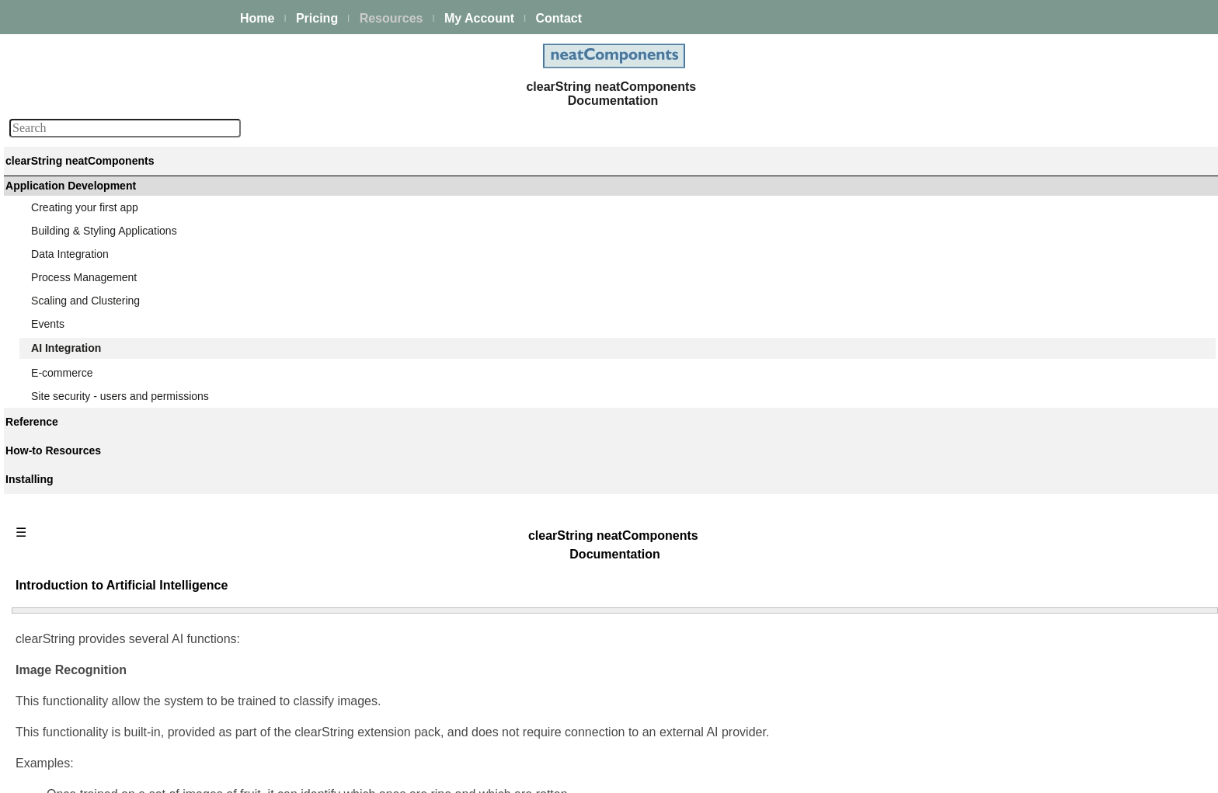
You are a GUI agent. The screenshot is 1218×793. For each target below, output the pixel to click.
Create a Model (82, 476)
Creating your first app (86, 262)
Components (63, 735)
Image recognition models (107, 455)
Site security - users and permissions (122, 690)
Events (49, 366)
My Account (479, 18)
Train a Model (78, 539)
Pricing (317, 18)
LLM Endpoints (81, 648)
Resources (391, 18)
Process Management (85, 324)
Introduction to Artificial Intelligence (138, 408)
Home (257, 18)
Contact (558, 18)
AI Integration (65, 387)
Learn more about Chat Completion (349, 704)
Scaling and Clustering (87, 345)
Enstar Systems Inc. (603, 772)
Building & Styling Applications (106, 283)
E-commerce (63, 669)
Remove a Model (86, 518)
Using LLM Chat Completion (113, 627)
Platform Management (86, 217)
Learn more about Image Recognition (355, 424)
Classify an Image (88, 560)
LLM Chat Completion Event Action (129, 606)
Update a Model (83, 497)
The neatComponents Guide (101, 196)
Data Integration (71, 303)
